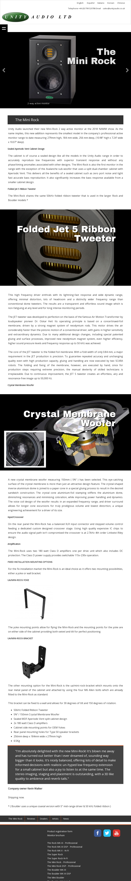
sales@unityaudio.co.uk (114, 8)
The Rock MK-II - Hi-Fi (58, 850)
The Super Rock (55, 854)
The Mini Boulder (55, 877)
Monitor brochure (56, 835)
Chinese (121, 3)
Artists (55, 818)
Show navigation (4, 28)
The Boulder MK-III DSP (59, 873)
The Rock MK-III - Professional (62, 842)
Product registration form (59, 831)
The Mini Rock (15, 818)
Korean (110, 3)
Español (90, 3)
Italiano (100, 3)
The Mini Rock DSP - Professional (63, 866)
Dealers (44, 818)
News (66, 818)
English (80, 3)
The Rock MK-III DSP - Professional (64, 846)
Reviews (31, 818)
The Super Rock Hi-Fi (57, 858)
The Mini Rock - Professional (61, 862)
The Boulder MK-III (56, 869)
